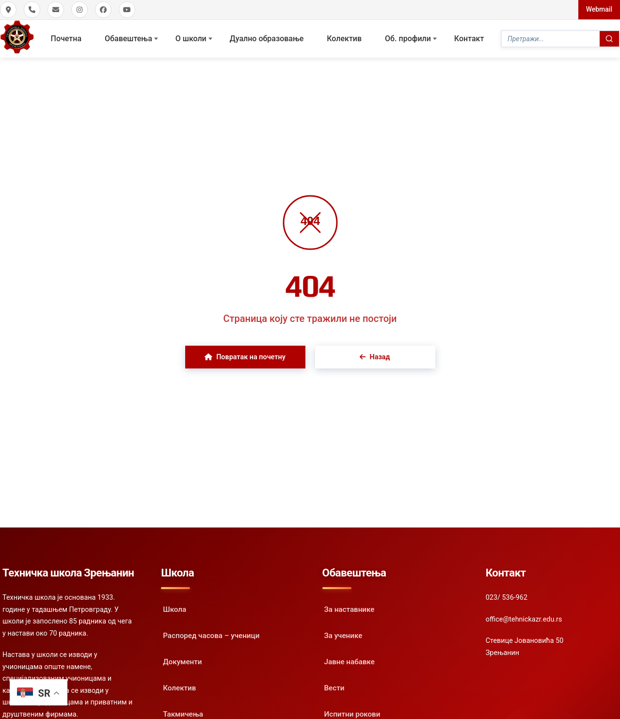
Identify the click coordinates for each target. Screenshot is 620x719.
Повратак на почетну (245, 357)
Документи (182, 661)
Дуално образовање (267, 38)
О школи (191, 38)
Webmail (599, 9)
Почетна (66, 38)
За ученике (343, 635)
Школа (174, 609)
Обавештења (128, 38)
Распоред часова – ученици (211, 635)
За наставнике (349, 609)
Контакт (469, 38)
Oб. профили (408, 38)
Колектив (344, 38)
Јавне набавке (349, 661)
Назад (375, 357)
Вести (334, 688)
